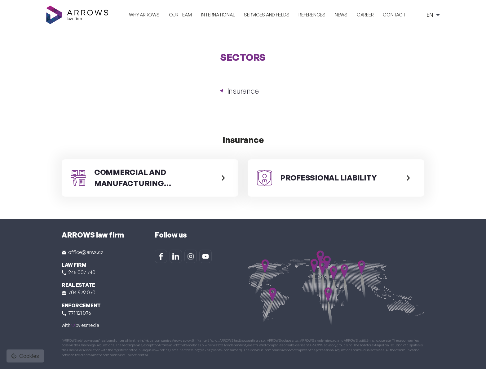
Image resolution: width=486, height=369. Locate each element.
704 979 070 (78, 293)
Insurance (243, 91)
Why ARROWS (144, 15)
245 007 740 (78, 272)
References (311, 15)
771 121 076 (76, 313)
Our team (180, 15)
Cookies (25, 356)
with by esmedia (80, 325)
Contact (394, 15)
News (341, 15)
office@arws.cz (82, 252)
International (218, 15)
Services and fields (266, 15)
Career (365, 15)
